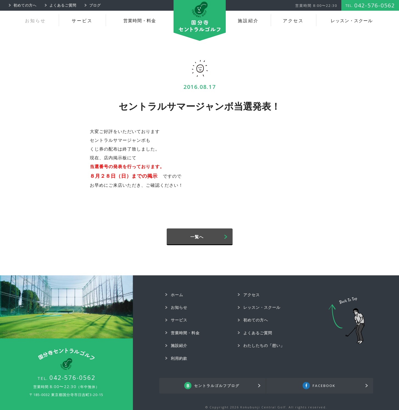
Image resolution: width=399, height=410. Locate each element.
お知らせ (35, 20)
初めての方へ (255, 320)
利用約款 (179, 358)
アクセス (293, 20)
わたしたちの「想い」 (263, 345)
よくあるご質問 (257, 332)
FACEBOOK (323, 385)
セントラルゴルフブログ (216, 385)
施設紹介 (248, 20)
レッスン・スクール (352, 20)
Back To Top (346, 320)
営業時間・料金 (139, 20)
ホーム (177, 294)
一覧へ (196, 236)
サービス (82, 20)
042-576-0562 (72, 377)
